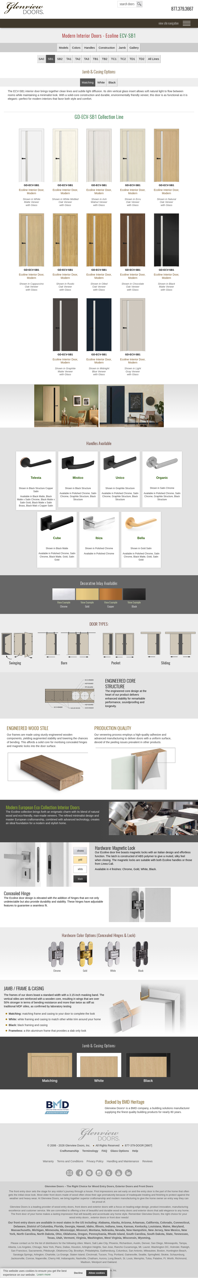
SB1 (50, 58)
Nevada (120, 1231)
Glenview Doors (54, 1187)
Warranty (48, 1162)
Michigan (38, 1231)
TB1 (95, 58)
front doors (55, 1196)
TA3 (86, 58)
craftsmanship (98, 1199)
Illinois (99, 1227)
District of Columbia (40, 1227)
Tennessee (181, 1235)
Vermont (69, 1238)
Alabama (103, 1223)
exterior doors (145, 1211)
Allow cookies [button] (97, 1273)
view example (63, 603)
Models (63, 47)
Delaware (19, 1227)
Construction (107, 47)
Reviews (147, 1162)
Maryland (177, 1227)
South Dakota (155, 1235)
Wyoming (144, 1238)
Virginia (81, 1238)
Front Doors (146, 1187)
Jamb (122, 47)
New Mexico (172, 1231)
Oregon (82, 1235)
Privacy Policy (95, 1162)
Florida (58, 1227)
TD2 (141, 58)
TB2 (105, 58)
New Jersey (155, 1231)
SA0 (41, 58)
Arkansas (138, 1223)
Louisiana (154, 1227)
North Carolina (26, 1235)
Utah (59, 1238)
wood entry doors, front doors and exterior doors (81, 1208)
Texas (51, 1238)
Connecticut (181, 1223)
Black (112, 82)
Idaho (90, 1227)
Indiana (110, 1227)
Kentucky (141, 1227)
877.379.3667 (182, 9)
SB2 (59, 58)
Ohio (58, 1235)
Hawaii (80, 1227)
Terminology (90, 1151)
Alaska (115, 1223)
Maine (166, 1227)
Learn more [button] (44, 1274)
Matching (88, 82)
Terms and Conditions (70, 1162)
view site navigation (169, 23)
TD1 (132, 58)
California (152, 1223)
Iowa (119, 1227)
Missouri (81, 1231)
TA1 (68, 58)
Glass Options (120, 1151)
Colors (76, 47)
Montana (94, 1231)
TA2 (77, 58)
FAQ (104, 1151)
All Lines (153, 58)
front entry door (23, 1192)
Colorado (166, 1223)
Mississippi (67, 1231)
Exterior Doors (124, 1187)
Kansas (128, 1227)
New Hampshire (136, 1231)
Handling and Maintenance (123, 1162)
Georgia (70, 1227)
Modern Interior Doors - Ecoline (99, 35)
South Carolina (136, 1235)
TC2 (123, 58)
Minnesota (52, 1231)
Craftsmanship (69, 1151)
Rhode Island (116, 1235)
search (130, 4)
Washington (95, 1238)
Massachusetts (20, 1231)
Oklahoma (69, 1235)
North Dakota (45, 1235)
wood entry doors (123, 1211)
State (169, 1235)
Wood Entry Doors (103, 1187)
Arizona (126, 1223)
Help (135, 1151)
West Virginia (112, 1238)
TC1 (114, 58)
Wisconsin (130, 1238)
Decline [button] (78, 1273)
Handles (89, 47)
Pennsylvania (97, 1235)
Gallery (134, 47)
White (101, 82)
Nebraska (108, 1231)
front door (21, 1215)
